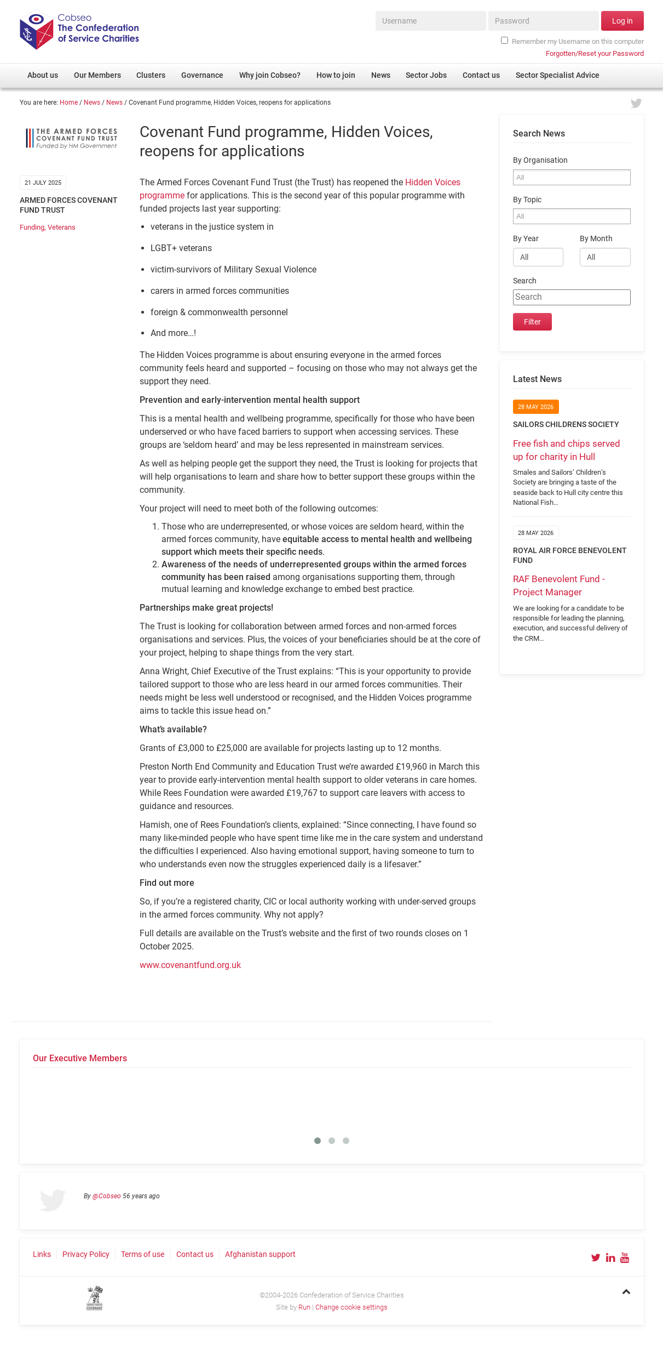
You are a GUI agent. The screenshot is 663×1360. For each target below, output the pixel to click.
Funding (32, 227)
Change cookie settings (351, 1307)
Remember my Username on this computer (572, 41)
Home (69, 102)
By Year (526, 238)
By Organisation (540, 160)
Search (525, 281)
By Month (596, 238)
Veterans (62, 227)
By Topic (527, 199)
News (92, 102)
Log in (622, 20)
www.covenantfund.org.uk (190, 965)
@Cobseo (107, 1196)
